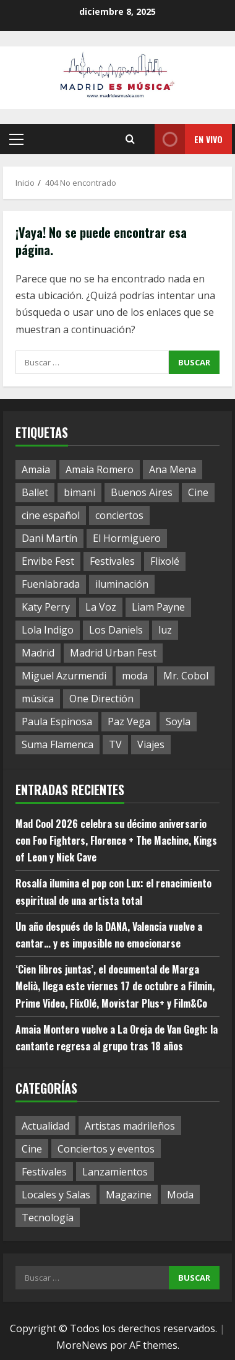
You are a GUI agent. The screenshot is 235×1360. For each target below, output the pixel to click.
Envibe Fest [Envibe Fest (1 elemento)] (48, 561)
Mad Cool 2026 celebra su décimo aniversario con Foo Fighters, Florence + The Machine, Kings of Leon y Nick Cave (116, 840)
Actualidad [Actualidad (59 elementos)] (45, 1126)
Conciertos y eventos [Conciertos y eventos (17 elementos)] (106, 1149)
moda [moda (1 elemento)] (135, 675)
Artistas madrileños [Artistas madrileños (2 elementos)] (130, 1126)
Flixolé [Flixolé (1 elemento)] (164, 561)
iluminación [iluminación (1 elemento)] (121, 584)
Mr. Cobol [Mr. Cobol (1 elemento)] (185, 675)
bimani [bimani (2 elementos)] (79, 492)
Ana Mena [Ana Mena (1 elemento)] (172, 469)
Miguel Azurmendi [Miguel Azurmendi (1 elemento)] (64, 675)
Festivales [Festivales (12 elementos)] (44, 1172)
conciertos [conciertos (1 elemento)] (119, 515)
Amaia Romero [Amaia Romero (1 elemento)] (100, 469)
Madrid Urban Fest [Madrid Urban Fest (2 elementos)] (113, 653)
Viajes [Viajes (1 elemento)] (150, 744)
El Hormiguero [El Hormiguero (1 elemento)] (127, 538)
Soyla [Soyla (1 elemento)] (178, 721)
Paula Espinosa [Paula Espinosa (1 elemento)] (57, 721)
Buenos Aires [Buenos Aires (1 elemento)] (142, 492)
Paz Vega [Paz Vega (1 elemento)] (129, 721)
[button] (16, 139)
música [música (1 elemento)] (38, 698)
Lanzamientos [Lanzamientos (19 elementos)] (115, 1172)
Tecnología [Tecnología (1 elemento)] (48, 1217)
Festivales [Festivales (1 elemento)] (112, 561)
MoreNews (82, 1345)
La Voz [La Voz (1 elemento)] (100, 607)
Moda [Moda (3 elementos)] (180, 1194)
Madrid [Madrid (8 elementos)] (38, 653)
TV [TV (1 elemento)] (115, 744)
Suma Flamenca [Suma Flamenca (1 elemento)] (57, 744)
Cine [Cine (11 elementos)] (32, 1149)
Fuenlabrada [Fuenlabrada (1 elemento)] (51, 584)
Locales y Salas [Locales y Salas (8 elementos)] (56, 1194)
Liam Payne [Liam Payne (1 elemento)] (158, 607)
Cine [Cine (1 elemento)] (198, 492)
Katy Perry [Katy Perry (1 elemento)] (46, 607)
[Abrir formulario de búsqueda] (130, 139)
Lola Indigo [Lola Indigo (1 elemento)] (48, 630)
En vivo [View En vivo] (189, 139)
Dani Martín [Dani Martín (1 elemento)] (49, 538)
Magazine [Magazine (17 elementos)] (129, 1194)
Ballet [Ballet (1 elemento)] (35, 492)
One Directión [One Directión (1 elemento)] (101, 698)
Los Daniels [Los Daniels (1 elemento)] (116, 630)
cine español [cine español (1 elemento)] (51, 515)
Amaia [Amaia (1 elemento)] (36, 469)
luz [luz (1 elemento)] (165, 630)
